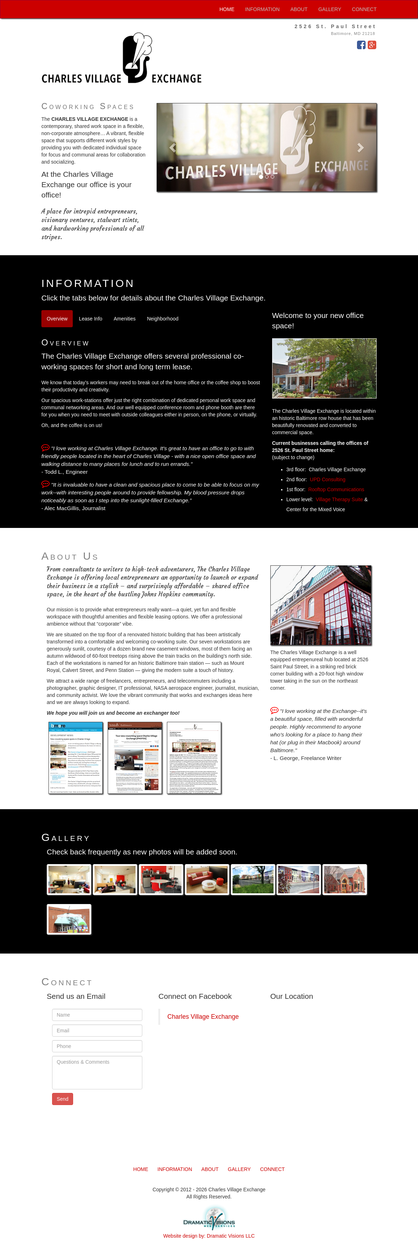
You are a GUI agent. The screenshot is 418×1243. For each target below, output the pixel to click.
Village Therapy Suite (339, 499)
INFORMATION (262, 9)
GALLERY (329, 9)
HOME (226, 9)
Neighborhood (162, 319)
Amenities (125, 319)
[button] (173, 147)
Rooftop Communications (336, 489)
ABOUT (298, 9)
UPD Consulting (328, 479)
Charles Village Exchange (203, 1016)
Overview (57, 319)
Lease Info (90, 319)
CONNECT (364, 9)
